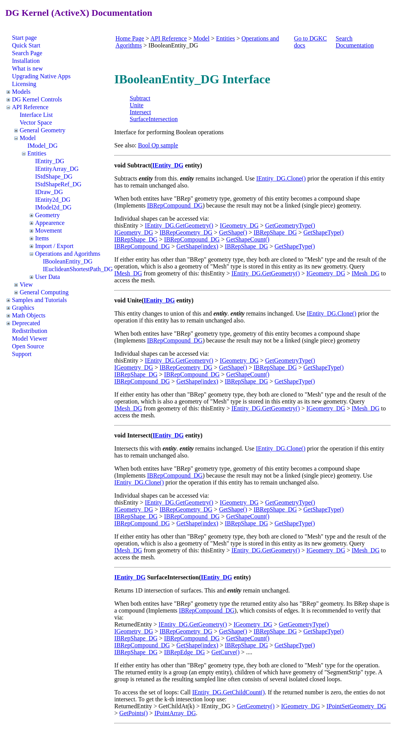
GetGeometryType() (290, 225)
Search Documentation (355, 42)
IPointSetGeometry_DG (356, 706)
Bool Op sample (158, 145)
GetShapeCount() (247, 239)
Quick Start (26, 45)
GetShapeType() (324, 232)
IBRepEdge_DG (184, 652)
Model (28, 138)
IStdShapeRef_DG (58, 184)
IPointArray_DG (175, 713)
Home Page (129, 38)
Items (42, 238)
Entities (36, 153)
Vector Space (36, 122)
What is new (27, 68)
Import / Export (54, 246)
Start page (24, 37)
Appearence (49, 222)
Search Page (27, 53)
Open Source (28, 346)
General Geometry (43, 130)
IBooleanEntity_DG (68, 261)
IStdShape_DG (54, 176)
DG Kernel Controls (37, 99)
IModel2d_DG (53, 207)
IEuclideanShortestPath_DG (78, 269)
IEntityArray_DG (57, 168)
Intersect (140, 112)
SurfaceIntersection (153, 119)
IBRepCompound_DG (175, 205)
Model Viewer (29, 338)
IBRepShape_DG (275, 232)
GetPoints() (133, 713)
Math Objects (29, 315)
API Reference (30, 107)
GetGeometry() (256, 706)
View (26, 284)
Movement (48, 230)
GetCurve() (225, 652)
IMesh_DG (128, 273)
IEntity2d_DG (53, 199)
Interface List (36, 114)
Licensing (24, 84)
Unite (136, 105)
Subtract (140, 98)
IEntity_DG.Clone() (281, 178)
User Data (47, 276)
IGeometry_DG (239, 225)
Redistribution (29, 331)
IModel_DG (42, 145)
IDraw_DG (49, 192)
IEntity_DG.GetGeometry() (179, 225)
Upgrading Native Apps (41, 76)
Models (21, 91)
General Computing (44, 292)
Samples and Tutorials (39, 300)
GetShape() (233, 232)
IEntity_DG (49, 161)
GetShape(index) (197, 246)
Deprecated (26, 323)
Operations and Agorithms (67, 253)
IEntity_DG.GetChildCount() (228, 692)
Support (22, 354)
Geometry (47, 215)
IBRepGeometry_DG (186, 232)
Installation (26, 60)
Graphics (23, 307)
